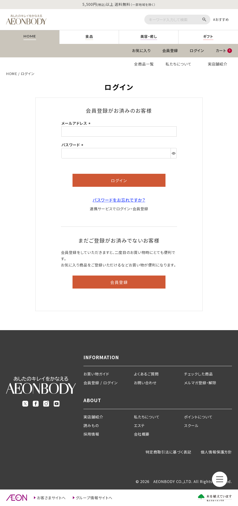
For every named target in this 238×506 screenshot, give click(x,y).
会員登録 (170, 50)
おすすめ (222, 19)
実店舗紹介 (218, 64)
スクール (191, 425)
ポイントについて (198, 417)
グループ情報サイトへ (94, 497)
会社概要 (142, 434)
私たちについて (178, 64)
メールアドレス (76, 123)
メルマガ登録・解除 (200, 382)
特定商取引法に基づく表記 (168, 452)
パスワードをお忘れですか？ (119, 200)
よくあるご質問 (146, 374)
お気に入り (141, 50)
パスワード (73, 145)
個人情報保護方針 (216, 452)
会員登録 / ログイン (100, 382)
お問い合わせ (145, 382)
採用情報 (91, 434)
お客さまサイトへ (51, 497)
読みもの (91, 425)
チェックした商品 (198, 374)
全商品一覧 (144, 64)
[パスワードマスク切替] (173, 153)
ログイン (197, 50)
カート (224, 50)
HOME (11, 73)
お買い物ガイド (96, 374)
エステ (139, 425)
